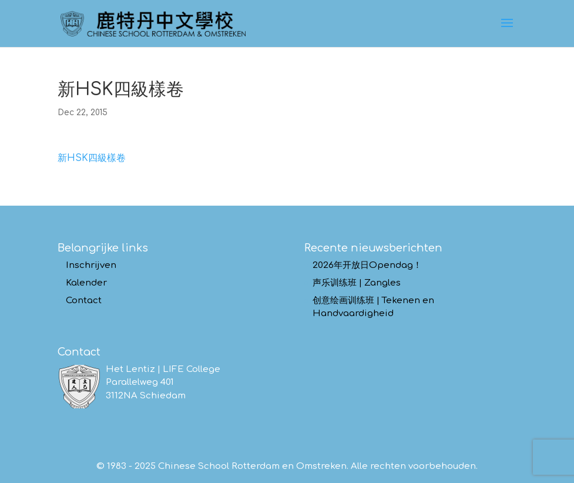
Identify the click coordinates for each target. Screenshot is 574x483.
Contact (84, 301)
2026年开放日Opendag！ (367, 265)
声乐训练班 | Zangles (357, 283)
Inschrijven (91, 265)
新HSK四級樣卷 (92, 158)
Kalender (86, 283)
